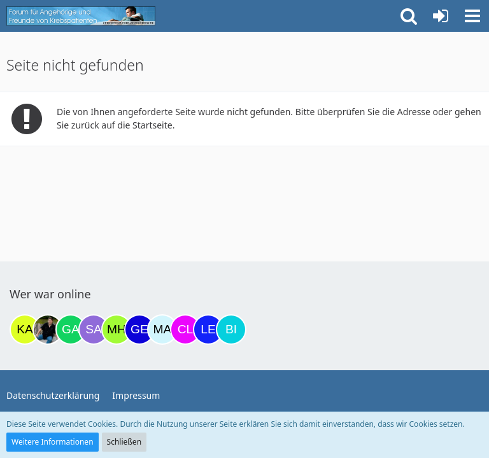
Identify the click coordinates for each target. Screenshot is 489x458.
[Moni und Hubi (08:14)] (116, 329)
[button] (472, 16)
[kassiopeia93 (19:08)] (25, 329)
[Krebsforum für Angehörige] (81, 16)
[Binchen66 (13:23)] (231, 329)
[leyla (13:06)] (208, 329)
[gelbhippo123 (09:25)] (139, 329)
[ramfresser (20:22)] (47, 329)
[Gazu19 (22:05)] (70, 329)
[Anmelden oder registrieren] (440, 16)
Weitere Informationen (52, 441)
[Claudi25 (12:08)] (185, 329)
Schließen (124, 441)
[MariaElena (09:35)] (162, 329)
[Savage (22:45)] (93, 329)
